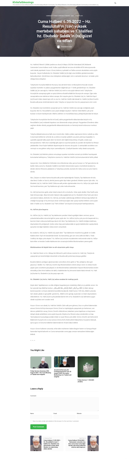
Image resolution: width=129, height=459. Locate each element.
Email (55, 413)
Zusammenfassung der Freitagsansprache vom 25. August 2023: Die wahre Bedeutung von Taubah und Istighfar (63, 373)
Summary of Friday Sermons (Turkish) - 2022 (60, 15)
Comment (33, 396)
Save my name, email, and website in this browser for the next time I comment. (56, 421)
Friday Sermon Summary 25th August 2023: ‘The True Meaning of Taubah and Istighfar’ (40, 372)
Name (32, 413)
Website (79, 413)
